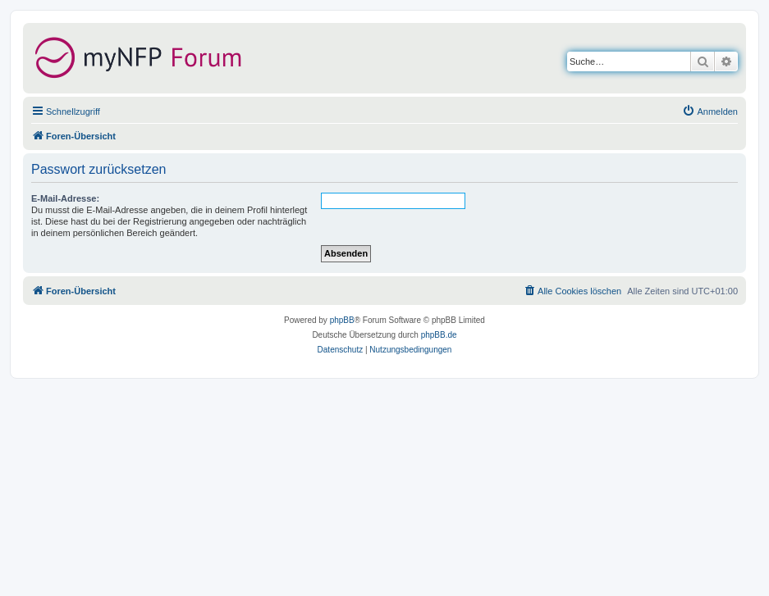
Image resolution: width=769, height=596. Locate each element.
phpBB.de (439, 334)
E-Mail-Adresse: (65, 198)
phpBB (342, 320)
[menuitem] (710, 111)
